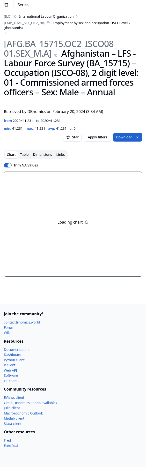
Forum (9, 327)
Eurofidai (11, 445)
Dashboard (12, 354)
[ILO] (8, 16)
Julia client (12, 408)
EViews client (14, 397)
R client (9, 365)
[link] (39, 16)
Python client (14, 360)
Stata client (13, 423)
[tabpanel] (73, 224)
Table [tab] (24, 154)
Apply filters (97, 137)
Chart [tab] (11, 154)
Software (11, 375)
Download (127, 137)
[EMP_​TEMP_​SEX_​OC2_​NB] (24, 23)
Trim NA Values (26, 165)
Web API (10, 370)
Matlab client (14, 418)
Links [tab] (60, 154)
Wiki (7, 332)
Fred (7, 440)
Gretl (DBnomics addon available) (30, 402)
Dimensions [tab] (42, 154)
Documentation (16, 349)
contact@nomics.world (22, 322)
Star (72, 137)
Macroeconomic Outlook (23, 413)
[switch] (8, 165)
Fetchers (10, 380)
